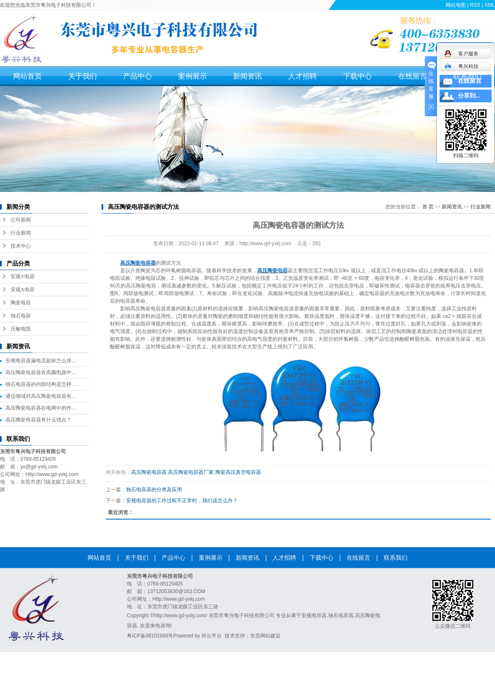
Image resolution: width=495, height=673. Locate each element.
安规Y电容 (23, 276)
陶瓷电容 (21, 303)
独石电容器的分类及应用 (154, 489)
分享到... (469, 96)
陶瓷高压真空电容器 (238, 472)
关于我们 (82, 76)
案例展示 (192, 76)
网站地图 (456, 5)
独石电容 (21, 316)
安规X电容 (23, 290)
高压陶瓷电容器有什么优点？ (39, 420)
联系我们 (467, 76)
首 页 (428, 207)
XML (489, 5)
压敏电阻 (21, 329)
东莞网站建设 (265, 636)
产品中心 (137, 76)
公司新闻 (21, 220)
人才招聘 (302, 76)
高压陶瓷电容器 (149, 472)
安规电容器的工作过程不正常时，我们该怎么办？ (182, 500)
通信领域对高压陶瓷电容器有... (41, 396)
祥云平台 (211, 636)
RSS (475, 5)
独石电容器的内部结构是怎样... (41, 384)
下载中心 (357, 76)
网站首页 (27, 76)
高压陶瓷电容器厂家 (191, 472)
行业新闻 (21, 233)
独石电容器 (341, 615)
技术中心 (21, 246)
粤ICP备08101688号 (150, 636)
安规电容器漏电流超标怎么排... (41, 361)
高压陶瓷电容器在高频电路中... (41, 372)
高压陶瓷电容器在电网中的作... (41, 408)
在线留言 (412, 76)
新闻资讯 (247, 76)
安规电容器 (314, 615)
